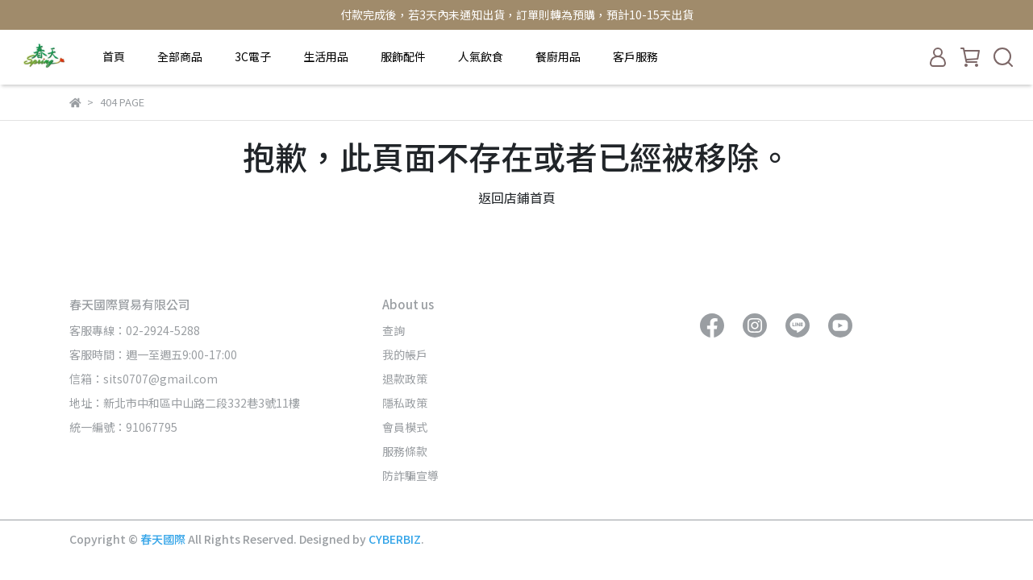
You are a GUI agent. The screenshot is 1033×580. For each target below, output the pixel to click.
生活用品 (325, 56)
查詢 (393, 330)
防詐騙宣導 (410, 475)
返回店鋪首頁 (517, 197)
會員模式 (404, 427)
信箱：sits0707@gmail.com (143, 379)
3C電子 (253, 56)
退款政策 (404, 379)
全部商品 (179, 56)
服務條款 (404, 451)
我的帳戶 (404, 354)
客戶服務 (635, 56)
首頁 (113, 56)
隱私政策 (404, 403)
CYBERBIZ (395, 539)
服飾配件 (403, 56)
